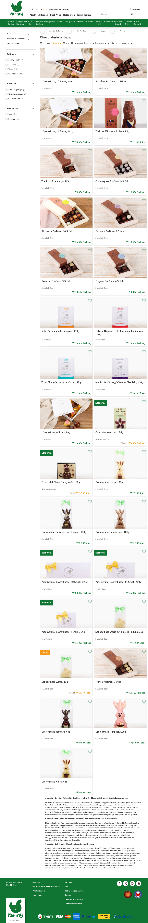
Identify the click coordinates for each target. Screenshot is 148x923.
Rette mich (69, 14)
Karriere (68, 882)
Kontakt (67, 895)
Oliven (74, 868)
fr (33, 9)
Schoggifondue (123, 863)
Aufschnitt (49, 868)
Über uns (36, 882)
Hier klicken (11, 885)
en (36, 9)
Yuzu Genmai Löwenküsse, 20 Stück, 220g (64, 582)
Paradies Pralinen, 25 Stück (110, 81)
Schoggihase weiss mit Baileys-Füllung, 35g (119, 631)
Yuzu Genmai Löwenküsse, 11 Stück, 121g (118, 582)
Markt (33, 14)
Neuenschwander (17, 94)
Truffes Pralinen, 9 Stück (108, 681)
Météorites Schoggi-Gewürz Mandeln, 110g (119, 382)
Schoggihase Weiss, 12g (54, 681)
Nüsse (12, 114)
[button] (44, 9)
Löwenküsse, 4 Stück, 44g (55, 432)
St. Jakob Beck (16, 99)
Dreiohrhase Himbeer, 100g (110, 731)
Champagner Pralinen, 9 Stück (112, 181)
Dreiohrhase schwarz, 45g (55, 731)
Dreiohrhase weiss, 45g (54, 781)
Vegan (13, 69)
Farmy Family (84, 14)
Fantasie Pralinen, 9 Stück (109, 231)
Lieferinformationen (73, 904)
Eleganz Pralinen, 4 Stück (109, 281)
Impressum (37, 895)
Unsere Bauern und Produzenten (46, 886)
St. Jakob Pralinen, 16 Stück (57, 231)
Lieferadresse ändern (73, 899)
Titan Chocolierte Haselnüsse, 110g (61, 382)
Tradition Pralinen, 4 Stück (56, 181)
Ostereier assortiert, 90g (109, 432)
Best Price (55, 14)
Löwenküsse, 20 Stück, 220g (57, 81)
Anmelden (135, 9)
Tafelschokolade (84, 863)
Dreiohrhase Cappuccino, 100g (112, 532)
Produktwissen (39, 891)
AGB (66, 886)
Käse (67, 868)
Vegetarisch (15, 74)
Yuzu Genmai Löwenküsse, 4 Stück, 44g (63, 631)
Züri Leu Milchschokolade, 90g (112, 131)
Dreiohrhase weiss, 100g (109, 482)
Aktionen (43, 14)
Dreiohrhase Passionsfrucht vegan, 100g (63, 532)
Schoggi (14, 119)
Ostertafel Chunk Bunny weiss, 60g (60, 482)
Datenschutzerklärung (74, 891)
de (31, 9)
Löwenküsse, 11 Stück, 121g (57, 131)
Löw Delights (16, 89)
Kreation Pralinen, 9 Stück (56, 281)
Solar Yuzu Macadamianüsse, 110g (60, 331)
